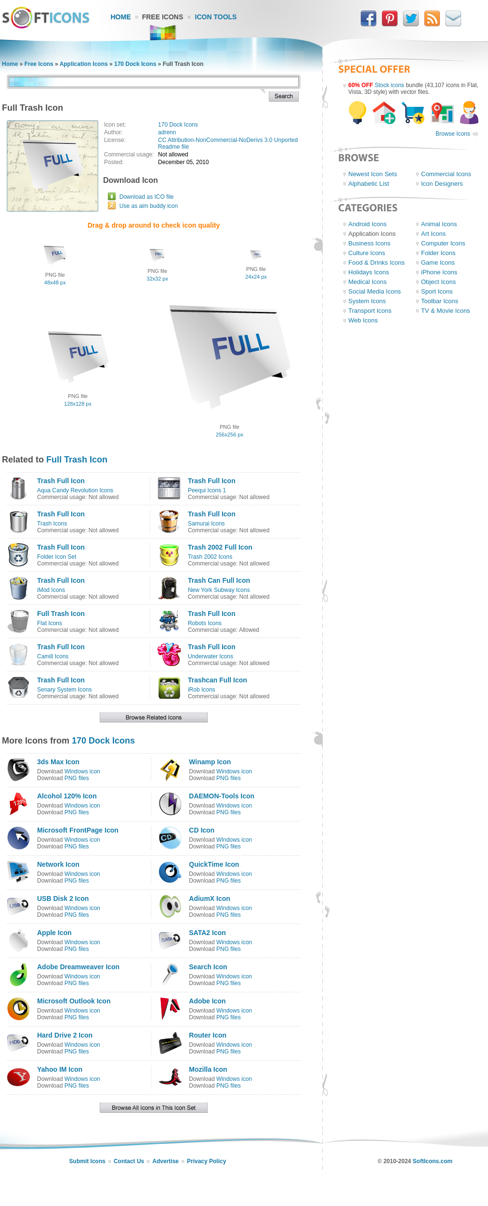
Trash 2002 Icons (210, 556)
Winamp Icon (210, 762)
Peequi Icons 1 (207, 490)
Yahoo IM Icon (59, 1069)
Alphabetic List (368, 183)
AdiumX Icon (209, 898)
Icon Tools (216, 17)
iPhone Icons (439, 272)
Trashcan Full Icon (217, 680)
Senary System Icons (64, 689)
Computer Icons (443, 243)
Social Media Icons (374, 291)
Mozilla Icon (208, 1069)
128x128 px (78, 404)
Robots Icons (205, 623)
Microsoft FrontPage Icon (78, 830)
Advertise (165, 1161)
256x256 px (229, 434)
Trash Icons (52, 523)
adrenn (167, 132)
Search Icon (208, 967)
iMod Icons (51, 590)
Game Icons (438, 262)
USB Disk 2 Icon (63, 898)
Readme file (173, 146)
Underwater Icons (210, 656)
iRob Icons (201, 689)
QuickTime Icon (214, 864)
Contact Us (129, 1161)
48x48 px (55, 282)
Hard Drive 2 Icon (64, 1035)
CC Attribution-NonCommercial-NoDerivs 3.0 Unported (228, 140)
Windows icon (82, 771)
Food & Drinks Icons (376, 262)
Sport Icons (437, 291)
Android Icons (367, 224)
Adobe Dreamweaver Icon (78, 967)
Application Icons (84, 64)
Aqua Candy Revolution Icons (75, 490)
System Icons (367, 301)
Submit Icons (87, 1161)
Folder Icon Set (56, 556)
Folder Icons (438, 253)
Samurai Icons (206, 523)
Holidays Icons (368, 272)
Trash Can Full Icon (219, 580)
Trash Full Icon (61, 481)
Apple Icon (54, 933)
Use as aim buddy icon (148, 206)
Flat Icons (49, 623)
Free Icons (163, 17)
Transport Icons (370, 310)
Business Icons (369, 243)
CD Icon (201, 830)
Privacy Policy (206, 1161)
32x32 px (157, 279)
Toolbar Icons (439, 301)
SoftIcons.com (433, 1161)
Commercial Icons (446, 174)
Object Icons (438, 281)
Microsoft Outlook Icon (73, 1001)
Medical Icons (367, 281)
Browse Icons (452, 133)
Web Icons (363, 320)
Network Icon (58, 864)
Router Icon (207, 1035)
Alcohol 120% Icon (67, 796)
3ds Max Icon (58, 762)
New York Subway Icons (219, 590)
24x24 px (256, 277)
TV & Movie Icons (445, 310)
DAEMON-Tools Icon (221, 796)
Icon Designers (442, 183)
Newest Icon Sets (372, 174)
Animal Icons (439, 224)
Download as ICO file (146, 196)
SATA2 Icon (207, 933)
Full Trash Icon (76, 459)
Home (121, 17)
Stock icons (389, 85)
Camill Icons (52, 656)
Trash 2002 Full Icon (220, 547)
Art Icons (433, 233)
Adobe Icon (207, 1001)
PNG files (77, 778)
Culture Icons (366, 253)
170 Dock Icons (135, 64)
